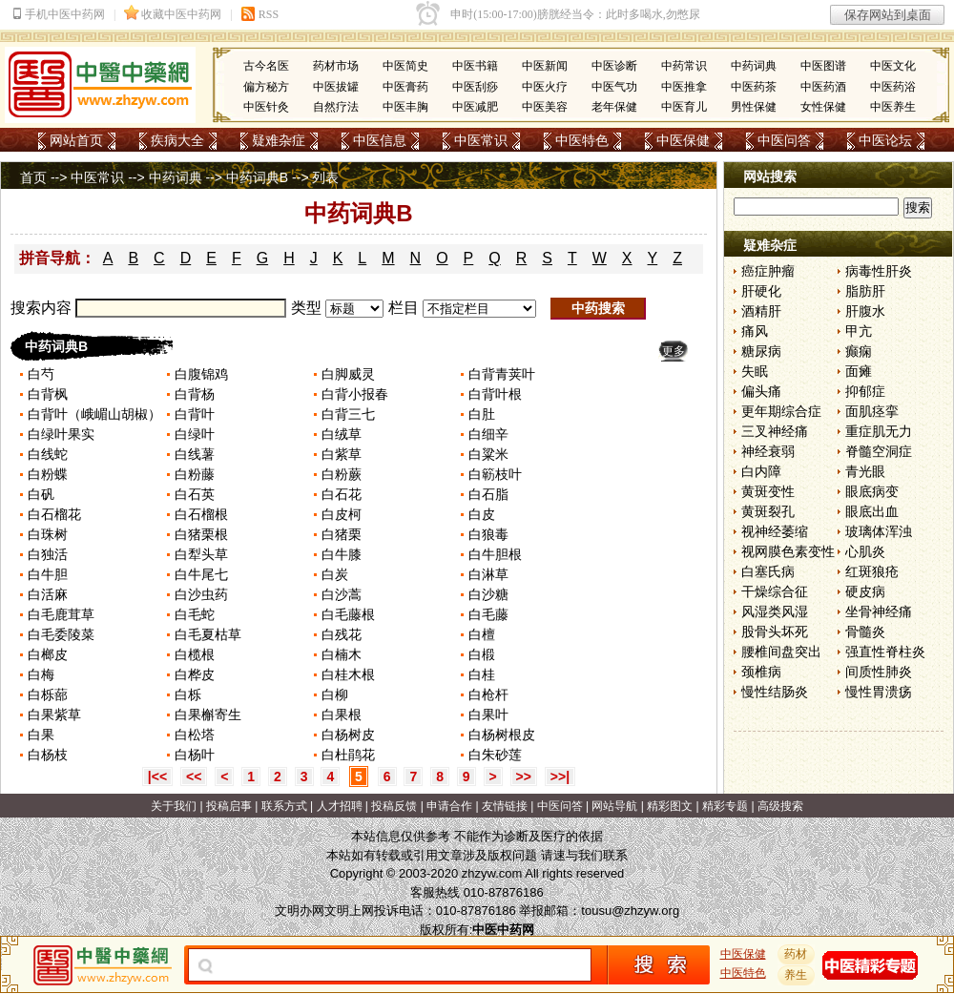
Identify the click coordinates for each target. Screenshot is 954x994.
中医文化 (893, 65)
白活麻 (48, 594)
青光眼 (865, 471)
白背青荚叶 (501, 374)
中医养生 (893, 107)
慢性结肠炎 (774, 691)
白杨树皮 (348, 734)
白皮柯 (343, 514)
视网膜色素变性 (788, 551)
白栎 (188, 694)
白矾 (41, 494)
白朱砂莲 (497, 754)
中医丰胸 (405, 107)
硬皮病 (865, 591)
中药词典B (257, 177)
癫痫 (858, 351)
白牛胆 (48, 574)
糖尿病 (761, 351)
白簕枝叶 (495, 474)
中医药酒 (823, 86)
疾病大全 (177, 140)
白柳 (336, 694)
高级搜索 (780, 806)
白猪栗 (343, 534)
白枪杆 (488, 694)
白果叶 (490, 714)
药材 (796, 954)
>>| (560, 776)
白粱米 (490, 454)
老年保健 (614, 107)
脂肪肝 (865, 291)
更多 (673, 351)
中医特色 (582, 140)
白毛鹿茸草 (63, 614)
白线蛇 (50, 454)
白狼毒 (490, 534)
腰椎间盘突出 (781, 651)
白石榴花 (54, 514)
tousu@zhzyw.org (630, 910)
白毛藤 (490, 614)
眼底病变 (872, 491)
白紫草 (343, 454)
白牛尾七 (203, 574)
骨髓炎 (865, 631)
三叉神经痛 (774, 431)
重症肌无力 (878, 431)
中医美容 (545, 107)
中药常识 (684, 65)
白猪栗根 (203, 534)
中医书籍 (475, 65)
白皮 (483, 514)
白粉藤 (196, 474)
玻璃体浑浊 (878, 531)
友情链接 (505, 806)
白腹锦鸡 (201, 374)
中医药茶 (754, 86)
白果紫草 (56, 714)
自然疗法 (336, 107)
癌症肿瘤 (768, 271)
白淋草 (488, 574)
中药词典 (754, 65)
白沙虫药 (203, 594)
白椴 (481, 654)
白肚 (481, 414)
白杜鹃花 (348, 754)
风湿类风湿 (774, 611)
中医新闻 (545, 65)
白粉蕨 (343, 474)
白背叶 (195, 414)
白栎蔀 (50, 694)
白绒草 (343, 434)
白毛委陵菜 (61, 634)
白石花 (343, 494)
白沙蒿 (341, 594)
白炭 (334, 574)
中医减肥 (475, 107)
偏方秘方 (266, 86)
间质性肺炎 (878, 671)
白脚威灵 (348, 374)
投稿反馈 (394, 806)
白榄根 (195, 654)
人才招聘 (340, 806)
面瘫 (858, 371)
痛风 (754, 331)
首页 (33, 177)
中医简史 (405, 65)
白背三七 (348, 414)
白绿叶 (195, 434)
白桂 (481, 674)
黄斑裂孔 (768, 511)
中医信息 (379, 140)
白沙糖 (488, 594)
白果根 (343, 714)
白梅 (41, 674)
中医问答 (784, 140)
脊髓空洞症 (878, 451)
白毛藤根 (348, 614)
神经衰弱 (768, 451)
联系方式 (284, 806)
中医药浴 (893, 86)
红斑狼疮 (872, 571)
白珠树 (48, 534)
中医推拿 (684, 86)
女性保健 (823, 107)
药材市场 (336, 65)
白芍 (41, 374)
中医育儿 (684, 107)
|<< (157, 776)
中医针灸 (266, 107)
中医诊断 (614, 65)
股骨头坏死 (774, 631)
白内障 (761, 471)
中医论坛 (885, 140)
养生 (796, 975)
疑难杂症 (278, 140)
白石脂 (488, 494)
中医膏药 (405, 86)
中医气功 (614, 86)
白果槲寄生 (210, 714)
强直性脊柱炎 (885, 651)
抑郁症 (865, 391)
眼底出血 (872, 511)
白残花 (341, 634)
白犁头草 (203, 554)
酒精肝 (761, 311)
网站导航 (614, 806)
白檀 (483, 634)
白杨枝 (50, 754)
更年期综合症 (781, 411)
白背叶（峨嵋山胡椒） (94, 414)
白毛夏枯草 (210, 634)
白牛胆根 (497, 554)
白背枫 (48, 394)
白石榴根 (203, 514)
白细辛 (490, 434)
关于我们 (174, 806)
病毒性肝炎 (878, 271)
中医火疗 (545, 86)
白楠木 (341, 654)
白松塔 (195, 734)
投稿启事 (229, 806)
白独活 (48, 554)
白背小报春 (356, 394)
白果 (41, 734)
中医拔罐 (336, 86)
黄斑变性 (768, 491)
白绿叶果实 (63, 434)
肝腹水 (865, 311)
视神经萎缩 (774, 531)
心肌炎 (865, 551)
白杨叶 (195, 754)
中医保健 (683, 140)
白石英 (195, 494)
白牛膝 (343, 554)
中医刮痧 (475, 86)
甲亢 (858, 331)
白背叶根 (495, 394)
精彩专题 (725, 806)
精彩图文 (670, 806)
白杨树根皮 (503, 734)
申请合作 (449, 806)
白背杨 (196, 394)
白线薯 (195, 454)
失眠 (754, 371)
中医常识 (481, 140)
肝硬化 (761, 291)
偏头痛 (761, 391)
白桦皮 (196, 674)
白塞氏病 (768, 571)
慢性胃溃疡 (878, 691)
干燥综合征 (774, 591)
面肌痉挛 (872, 411)
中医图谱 (823, 65)
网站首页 (76, 140)
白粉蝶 (48, 474)
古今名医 (266, 65)
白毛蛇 (196, 614)
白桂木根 (350, 674)
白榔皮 (50, 654)
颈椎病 (761, 671)
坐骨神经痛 (878, 611)
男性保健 (754, 107)
